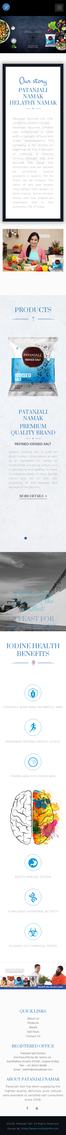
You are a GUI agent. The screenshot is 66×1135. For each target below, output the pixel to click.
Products (33, 1023)
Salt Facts (33, 1031)
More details (33, 496)
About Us (33, 1018)
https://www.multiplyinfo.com (40, 1128)
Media (33, 1027)
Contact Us (33, 1036)
